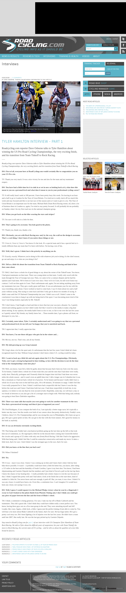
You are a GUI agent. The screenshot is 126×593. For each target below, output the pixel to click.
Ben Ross (33, 131)
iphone (97, 94)
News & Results (10, 56)
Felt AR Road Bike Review (94, 114)
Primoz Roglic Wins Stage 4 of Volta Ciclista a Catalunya (31, 549)
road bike (98, 83)
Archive (108, 39)
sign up (58, 567)
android (118, 94)
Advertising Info (8, 586)
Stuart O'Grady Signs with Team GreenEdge (27, 551)
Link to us (6, 579)
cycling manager (102, 89)
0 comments (17, 78)
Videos (85, 56)
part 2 (31, 522)
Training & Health (68, 56)
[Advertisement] (50, 17)
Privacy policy (7, 583)
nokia (107, 94)
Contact (115, 39)
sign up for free (112, 69)
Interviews (49, 56)
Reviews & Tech (31, 56)
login (64, 567)
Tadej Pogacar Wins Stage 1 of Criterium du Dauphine (30, 547)
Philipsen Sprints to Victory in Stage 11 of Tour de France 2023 (34, 545)
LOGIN (108, 73)
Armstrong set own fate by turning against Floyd (103, 108)
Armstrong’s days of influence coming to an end (29, 554)
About (96, 56)
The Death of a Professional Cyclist (98, 106)
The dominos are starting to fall (97, 110)
